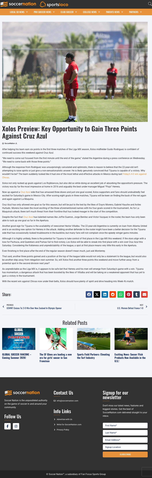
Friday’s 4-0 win (130, 174)
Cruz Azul (25, 192)
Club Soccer (69, 12)
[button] (89, 294)
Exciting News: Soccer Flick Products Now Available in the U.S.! (130, 357)
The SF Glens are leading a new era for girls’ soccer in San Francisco (56, 357)
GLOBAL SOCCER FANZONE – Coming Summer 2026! (16, 356)
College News (91, 12)
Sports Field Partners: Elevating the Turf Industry (93, 356)
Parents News (114, 12)
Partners (135, 12)
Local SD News (19, 12)
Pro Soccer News (44, 12)
